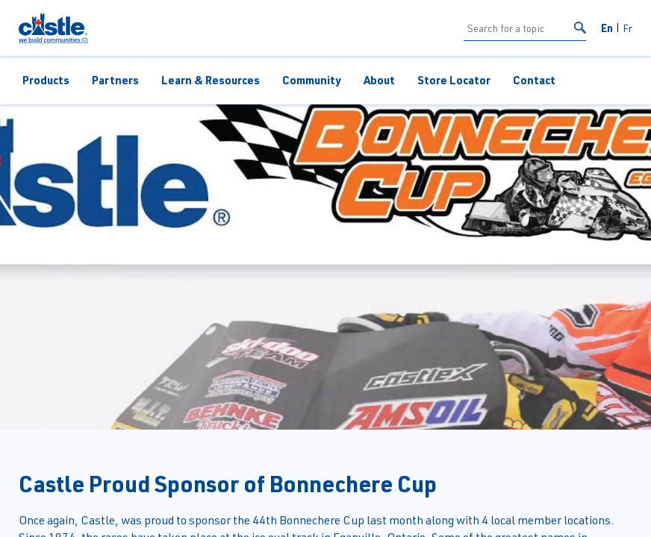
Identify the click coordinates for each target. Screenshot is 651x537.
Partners (115, 79)
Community (311, 79)
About (379, 79)
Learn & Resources (210, 79)
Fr (627, 28)
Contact (534, 79)
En (607, 27)
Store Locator (453, 79)
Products (45, 79)
